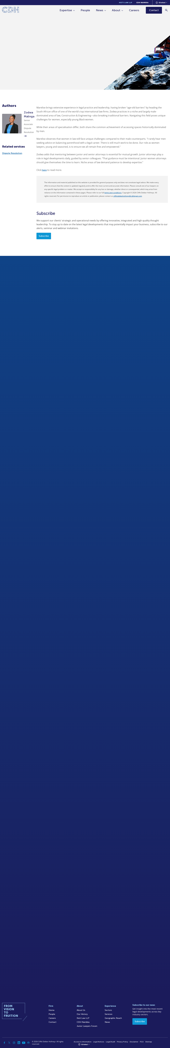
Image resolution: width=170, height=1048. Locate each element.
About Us (81, 1010)
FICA (142, 1042)
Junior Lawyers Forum (87, 1026)
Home (51, 1010)
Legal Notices (98, 1042)
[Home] (10, 10)
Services (108, 1014)
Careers (134, 10)
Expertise (66, 10)
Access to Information (82, 1042)
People (85, 10)
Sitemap (148, 1042)
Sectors (108, 1010)
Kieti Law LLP (125, 3)
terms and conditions (113, 193)
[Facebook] (4, 1042)
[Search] (166, 10)
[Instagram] (14, 1042)
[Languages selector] (161, 2)
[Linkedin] (19, 1042)
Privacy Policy (122, 1042)
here (44, 170)
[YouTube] (23, 1042)
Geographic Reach (113, 1018)
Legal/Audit (110, 1042)
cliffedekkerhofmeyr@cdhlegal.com (127, 196)
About (116, 10)
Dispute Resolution (12, 153)
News (99, 10)
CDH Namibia (142, 3)
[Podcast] (28, 1042)
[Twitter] (9, 1042)
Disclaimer (134, 1042)
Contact (52, 1022)
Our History (82, 1014)
